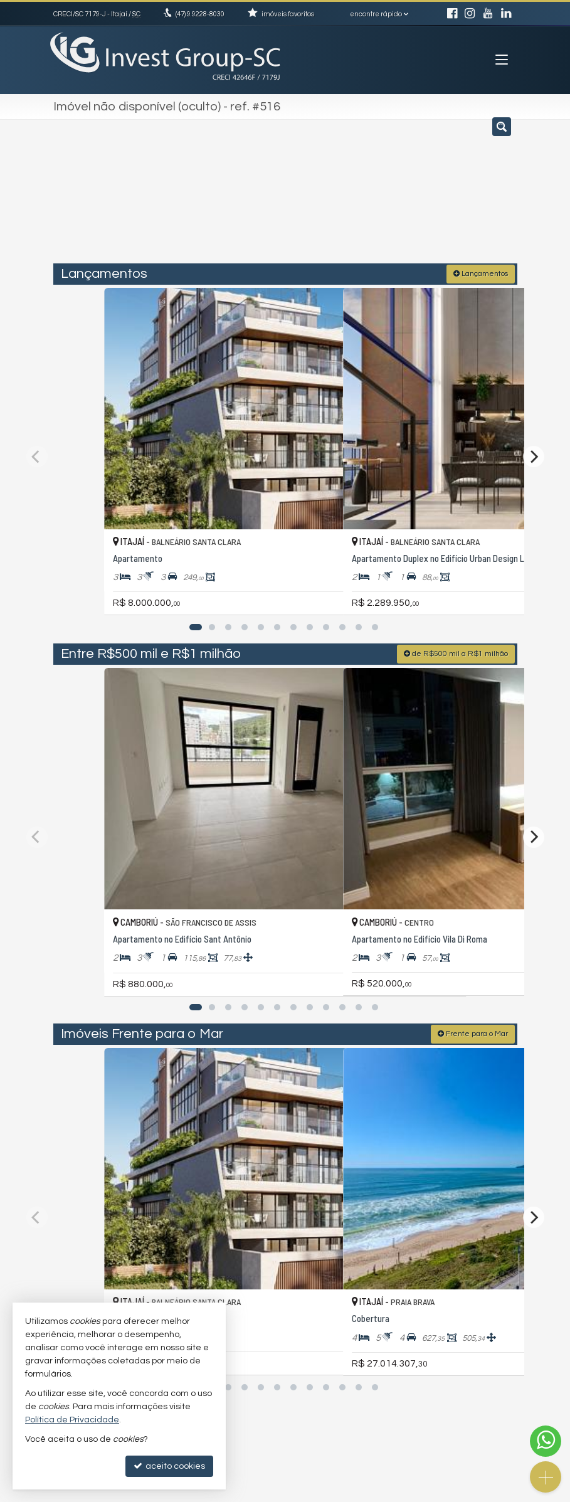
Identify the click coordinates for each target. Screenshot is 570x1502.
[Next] (533, 410)
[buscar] (488, 196)
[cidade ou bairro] (396, 196)
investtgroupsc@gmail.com (353, 1349)
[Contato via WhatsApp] (545, 1441)
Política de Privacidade (196, 1492)
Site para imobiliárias (437, 1492)
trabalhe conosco (336, 1361)
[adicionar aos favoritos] (267, 514)
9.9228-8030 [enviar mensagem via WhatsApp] (200, 14)
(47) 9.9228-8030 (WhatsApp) (357, 1337)
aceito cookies (169, 1466)
